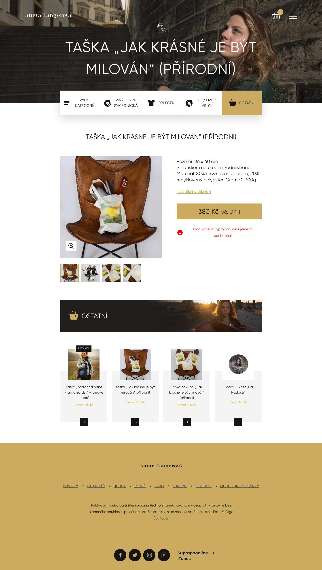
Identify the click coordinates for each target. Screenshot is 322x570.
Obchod (204, 486)
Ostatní (241, 102)
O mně (140, 486)
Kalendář (96, 486)
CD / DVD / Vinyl (201, 103)
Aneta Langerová (48, 15)
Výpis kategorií (79, 103)
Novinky (70, 486)
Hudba (120, 486)
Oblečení (162, 102)
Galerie (180, 486)
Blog (159, 486)
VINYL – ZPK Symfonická (121, 103)
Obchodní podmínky (239, 486)
